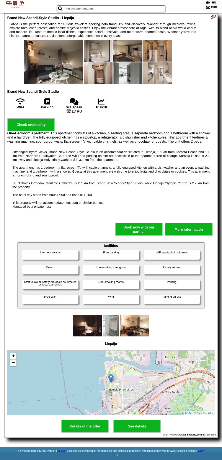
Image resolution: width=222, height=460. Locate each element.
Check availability (31, 125)
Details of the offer (85, 426)
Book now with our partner (138, 229)
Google (61, 450)
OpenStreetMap (205, 413)
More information (189, 229)
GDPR (202, 450)
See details (137, 426)
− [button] (13, 363)
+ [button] (13, 356)
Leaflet (188, 413)
